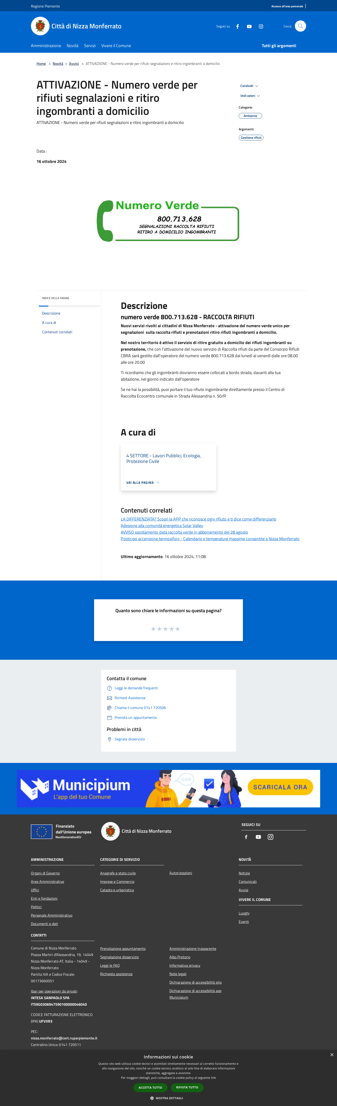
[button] (168, 1098)
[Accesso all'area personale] (287, 6)
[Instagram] (259, 26)
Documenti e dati (44, 923)
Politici (36, 907)
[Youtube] (247, 26)
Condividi (250, 86)
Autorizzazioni (180, 873)
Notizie (244, 873)
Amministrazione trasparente (192, 948)
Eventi (244, 921)
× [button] (331, 1055)
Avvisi (74, 63)
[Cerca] (300, 26)
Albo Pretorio (179, 957)
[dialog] (168, 1078)
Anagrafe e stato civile (118, 873)
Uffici (35, 890)
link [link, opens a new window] (213, 1078)
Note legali (178, 974)
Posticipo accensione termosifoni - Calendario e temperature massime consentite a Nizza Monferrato (210, 539)
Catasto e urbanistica (117, 890)
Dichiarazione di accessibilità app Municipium (195, 994)
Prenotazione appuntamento (123, 948)
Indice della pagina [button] (55, 298)
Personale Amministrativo (51, 915)
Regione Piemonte (45, 6)
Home (41, 63)
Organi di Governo (45, 873)
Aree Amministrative (47, 881)
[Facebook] (235, 26)
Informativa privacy (184, 965)
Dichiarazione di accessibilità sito (195, 982)
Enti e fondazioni (44, 898)
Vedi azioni (250, 96)
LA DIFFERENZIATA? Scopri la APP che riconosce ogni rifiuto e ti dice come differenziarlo (198, 519)
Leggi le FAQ (110, 965)
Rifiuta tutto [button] (187, 1087)
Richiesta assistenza (116, 974)
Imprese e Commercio (117, 881)
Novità (58, 63)
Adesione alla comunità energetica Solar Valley (162, 525)
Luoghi (244, 913)
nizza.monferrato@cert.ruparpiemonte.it (64, 1038)
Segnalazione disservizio (119, 957)
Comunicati (248, 881)
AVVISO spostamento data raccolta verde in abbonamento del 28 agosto (184, 532)
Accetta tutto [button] (150, 1088)
